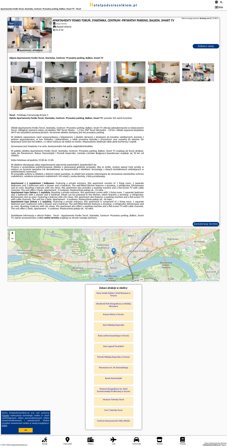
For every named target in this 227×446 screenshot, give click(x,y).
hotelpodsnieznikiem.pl (113, 5)
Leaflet (199, 280)
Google (6, 415)
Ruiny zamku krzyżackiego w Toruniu (113, 335)
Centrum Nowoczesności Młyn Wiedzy (113, 421)
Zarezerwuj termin (206, 223)
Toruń (11, 23)
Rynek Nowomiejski (113, 378)
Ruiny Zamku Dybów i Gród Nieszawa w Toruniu (113, 294)
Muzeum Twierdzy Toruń (113, 399)
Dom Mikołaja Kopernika (113, 325)
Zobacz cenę (206, 46)
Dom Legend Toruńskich (113, 346)
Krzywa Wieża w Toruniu (113, 314)
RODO (4, 425)
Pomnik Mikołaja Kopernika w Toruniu (113, 357)
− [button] (12, 238)
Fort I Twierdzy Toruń (114, 410)
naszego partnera (88, 217)
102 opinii (117, 118)
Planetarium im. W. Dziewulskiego (113, 367)
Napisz (223, 445)
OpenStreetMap (212, 280)
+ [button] (12, 233)
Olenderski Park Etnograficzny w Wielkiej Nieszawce (113, 304)
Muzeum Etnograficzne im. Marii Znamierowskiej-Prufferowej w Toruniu (113, 390)
